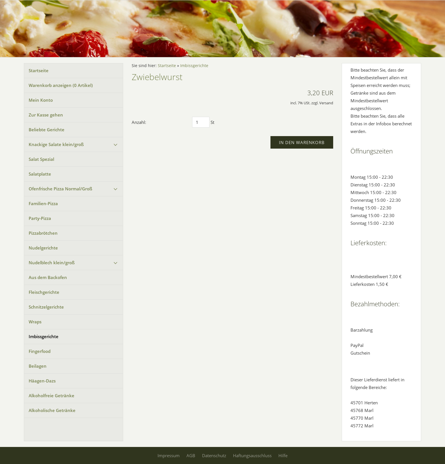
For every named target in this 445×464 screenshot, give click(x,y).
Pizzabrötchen (43, 233)
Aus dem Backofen (48, 277)
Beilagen (38, 366)
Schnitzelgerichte (46, 307)
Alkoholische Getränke (52, 410)
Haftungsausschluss (252, 455)
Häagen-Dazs (42, 381)
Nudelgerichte (43, 248)
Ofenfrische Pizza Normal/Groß (60, 189)
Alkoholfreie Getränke (51, 395)
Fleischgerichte (44, 292)
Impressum (169, 455)
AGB (190, 455)
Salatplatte (40, 174)
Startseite (39, 70)
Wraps (35, 321)
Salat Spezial (41, 159)
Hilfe (282, 455)
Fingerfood (40, 351)
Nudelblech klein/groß (52, 262)
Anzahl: (139, 122)
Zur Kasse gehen (46, 115)
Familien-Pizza (43, 203)
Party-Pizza (40, 218)
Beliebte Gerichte (46, 129)
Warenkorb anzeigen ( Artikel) (61, 85)
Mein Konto (41, 100)
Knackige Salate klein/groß (56, 144)
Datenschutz (214, 455)
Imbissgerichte (43, 336)
